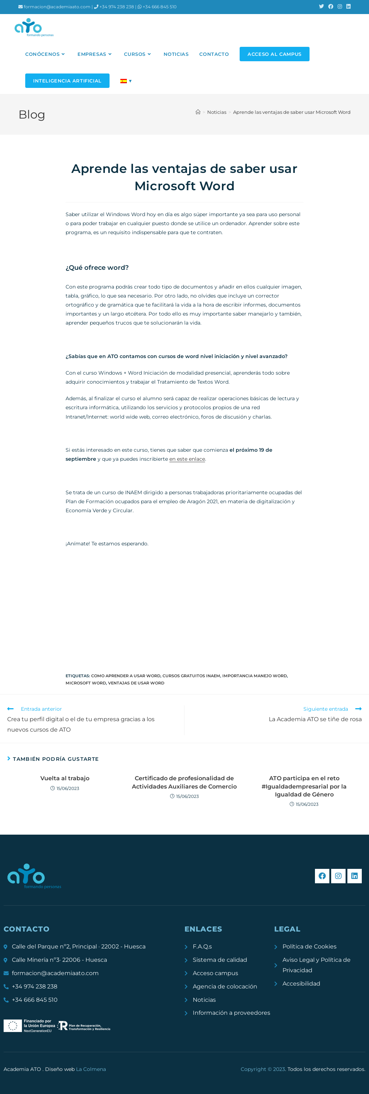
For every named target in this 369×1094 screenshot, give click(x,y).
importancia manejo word (254, 675)
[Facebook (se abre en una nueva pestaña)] (330, 6)
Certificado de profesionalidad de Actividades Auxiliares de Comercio (184, 782)
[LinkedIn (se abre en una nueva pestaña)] (347, 6)
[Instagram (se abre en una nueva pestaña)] (339, 6)
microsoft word (86, 683)
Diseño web (75, 1069)
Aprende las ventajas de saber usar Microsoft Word (292, 112)
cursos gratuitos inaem (191, 675)
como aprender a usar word (125, 675)
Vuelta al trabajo (64, 778)
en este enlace (187, 459)
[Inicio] (198, 112)
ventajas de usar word (136, 683)
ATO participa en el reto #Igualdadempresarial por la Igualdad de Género (304, 786)
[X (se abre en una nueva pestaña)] (321, 6)
